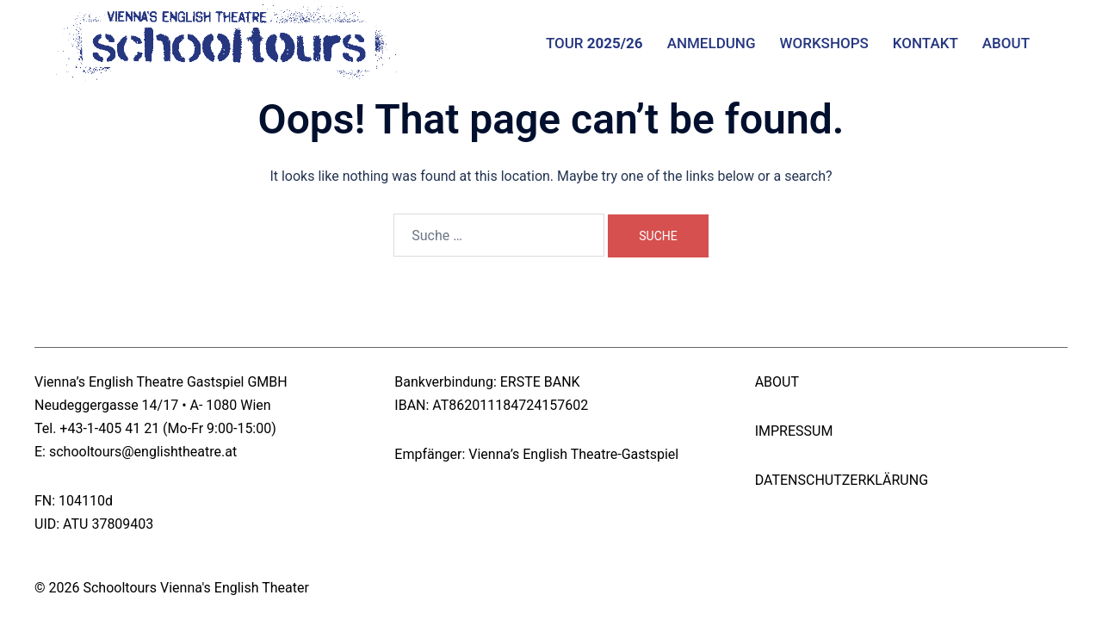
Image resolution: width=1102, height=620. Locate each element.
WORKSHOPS (824, 43)
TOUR (594, 43)
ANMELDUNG (711, 43)
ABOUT (1006, 43)
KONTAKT (925, 43)
